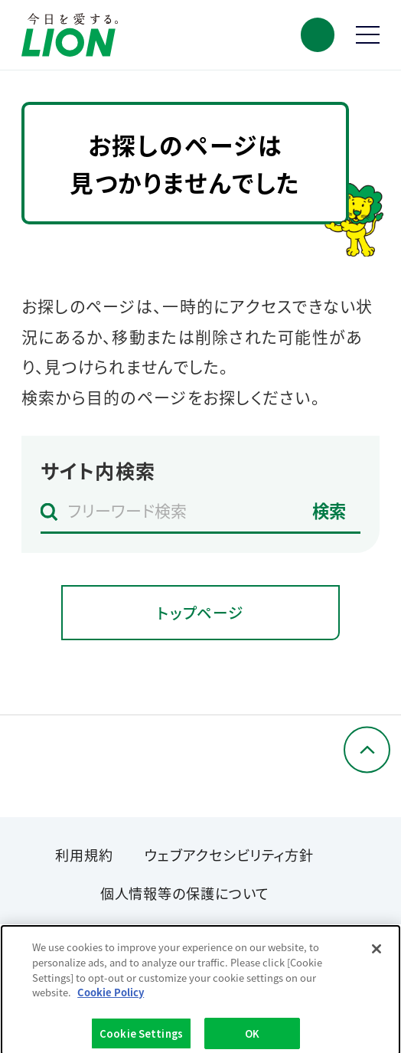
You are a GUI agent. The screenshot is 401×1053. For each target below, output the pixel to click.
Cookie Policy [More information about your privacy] (110, 995)
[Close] (376, 953)
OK (252, 1036)
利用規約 (84, 855)
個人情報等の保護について (184, 893)
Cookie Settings (141, 1036)
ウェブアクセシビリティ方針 (229, 855)
